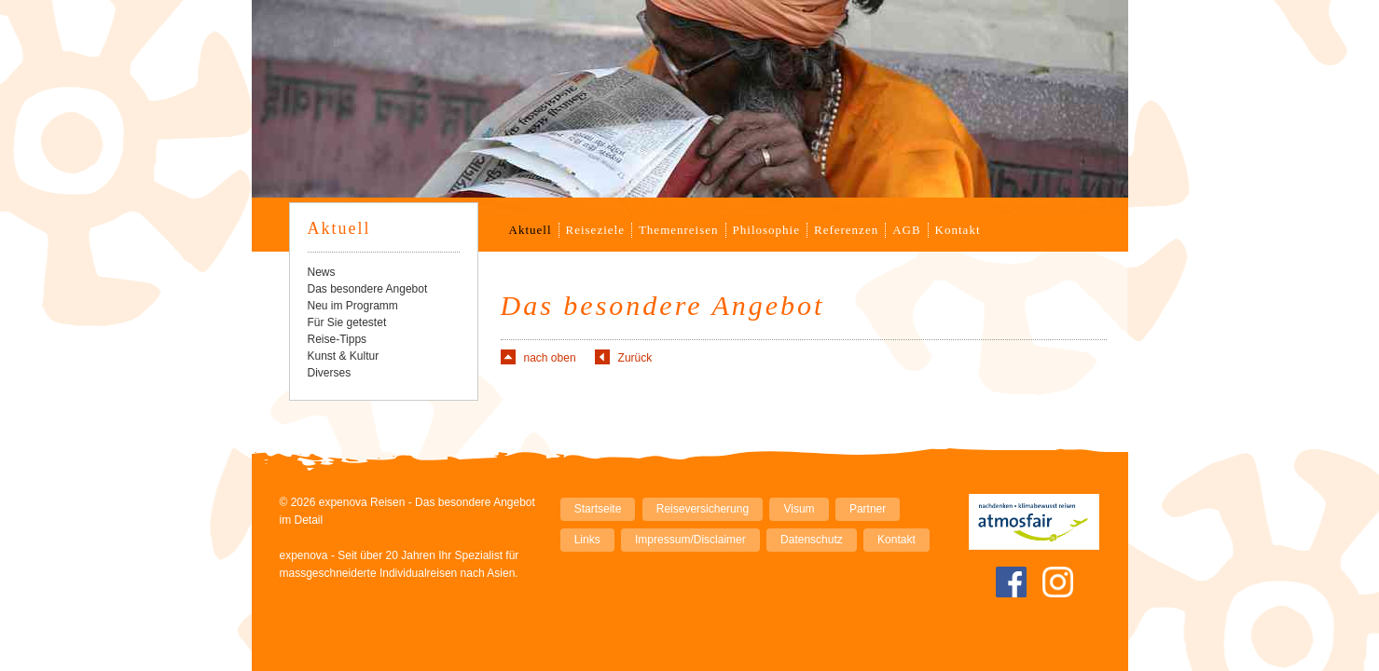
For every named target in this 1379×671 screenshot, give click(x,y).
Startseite (598, 508)
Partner (867, 508)
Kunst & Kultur (343, 356)
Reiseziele (595, 230)
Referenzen (846, 230)
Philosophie (766, 230)
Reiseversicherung (702, 508)
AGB (906, 230)
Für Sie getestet (347, 322)
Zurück (635, 357)
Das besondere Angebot (368, 288)
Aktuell (530, 230)
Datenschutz (811, 539)
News (322, 272)
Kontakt (958, 230)
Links (587, 539)
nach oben (550, 357)
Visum (798, 508)
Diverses (330, 372)
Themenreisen (679, 230)
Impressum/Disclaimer (690, 539)
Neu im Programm (353, 305)
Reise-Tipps (337, 339)
